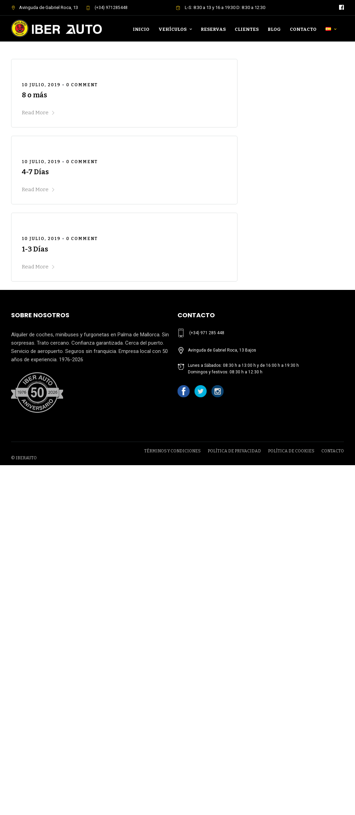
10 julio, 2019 (41, 84)
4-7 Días (35, 172)
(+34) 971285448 (107, 7)
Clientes (247, 29)
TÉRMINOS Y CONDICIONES (172, 670)
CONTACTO (332, 670)
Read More (38, 112)
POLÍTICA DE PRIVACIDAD (234, 670)
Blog (274, 29)
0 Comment (82, 84)
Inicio (141, 29)
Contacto (303, 29)
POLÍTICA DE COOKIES (291, 670)
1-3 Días (35, 249)
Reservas (213, 29)
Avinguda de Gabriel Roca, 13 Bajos (222, 350)
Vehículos (172, 29)
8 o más (34, 95)
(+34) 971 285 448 (206, 332)
